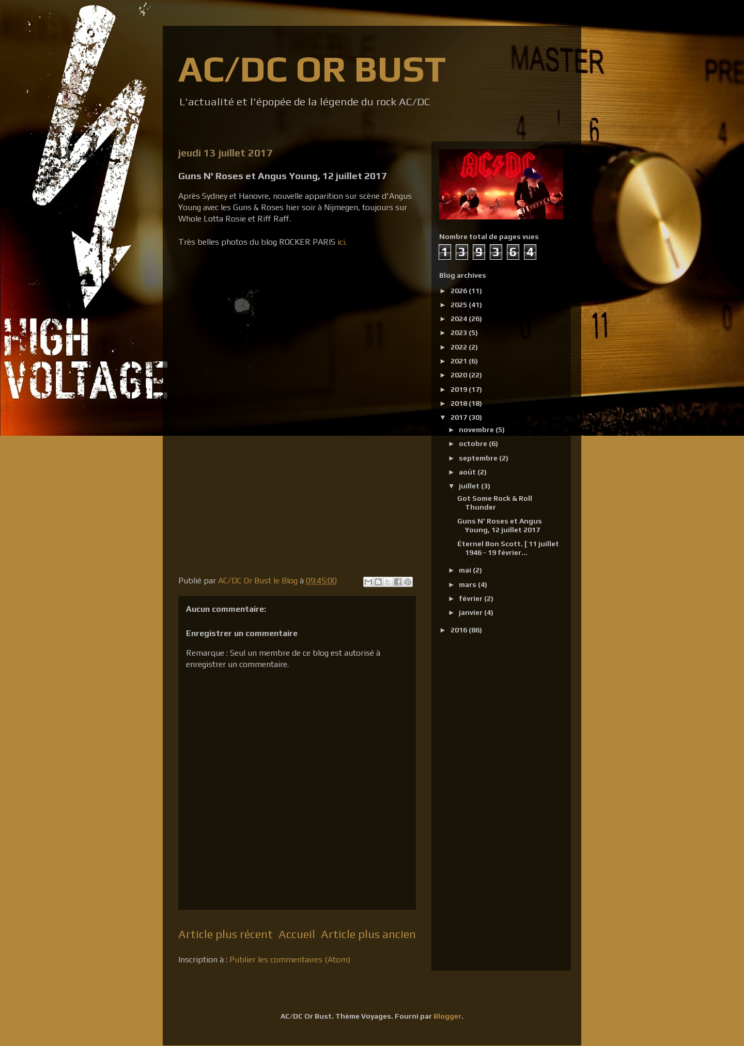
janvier (471, 612)
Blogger (447, 1016)
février (471, 598)
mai (466, 570)
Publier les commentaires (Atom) (289, 959)
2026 (460, 291)
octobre (474, 443)
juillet (470, 486)
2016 (460, 630)
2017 (460, 417)
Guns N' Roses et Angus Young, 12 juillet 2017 (499, 525)
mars (468, 584)
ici (341, 242)
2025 (460, 304)
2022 (460, 347)
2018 (460, 403)
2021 (460, 361)
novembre (477, 429)
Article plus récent (225, 934)
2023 (460, 332)
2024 (460, 318)
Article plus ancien (368, 934)
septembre (479, 458)
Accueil (296, 934)
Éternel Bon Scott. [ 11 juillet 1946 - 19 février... (508, 548)
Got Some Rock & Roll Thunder (494, 502)
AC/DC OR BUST (312, 68)
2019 (460, 389)
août (468, 472)
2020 (460, 375)
